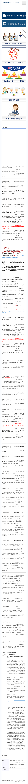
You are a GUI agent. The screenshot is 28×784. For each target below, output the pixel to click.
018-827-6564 (13, 767)
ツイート (4, 10)
